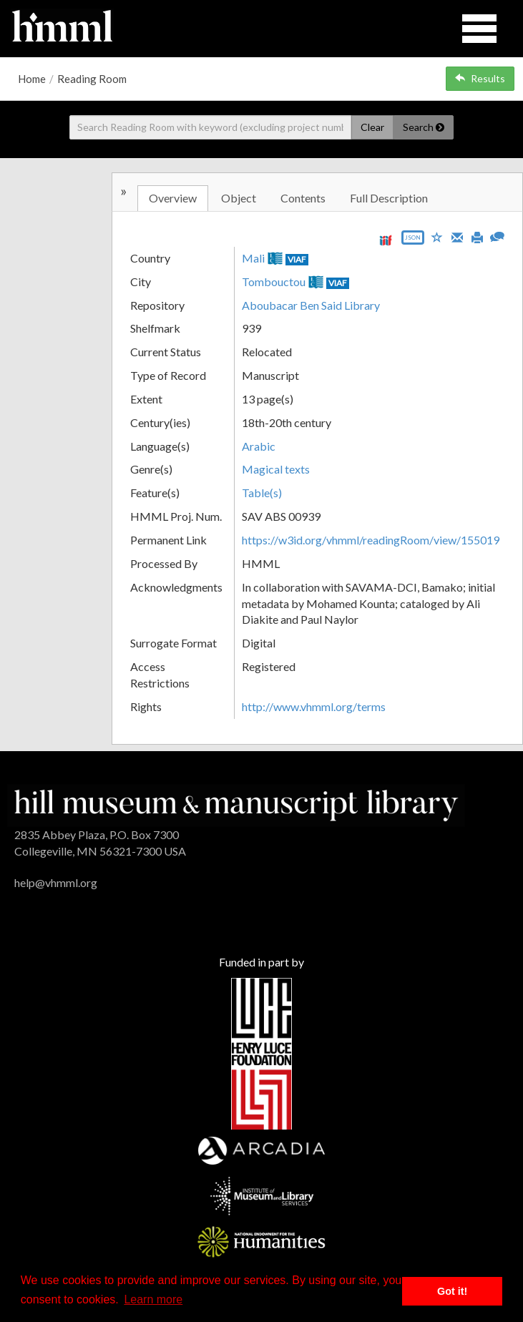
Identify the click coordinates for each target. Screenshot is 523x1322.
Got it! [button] (452, 1291)
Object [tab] (238, 198)
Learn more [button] (153, 1299)
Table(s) (262, 492)
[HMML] (236, 804)
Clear (372, 127)
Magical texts (276, 469)
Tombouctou (274, 281)
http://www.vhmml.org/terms (314, 706)
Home (32, 78)
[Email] (457, 236)
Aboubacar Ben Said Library (311, 305)
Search (423, 127)
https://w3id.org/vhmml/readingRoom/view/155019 (370, 540)
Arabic (258, 446)
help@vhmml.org (55, 882)
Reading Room (92, 78)
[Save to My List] (437, 236)
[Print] (477, 236)
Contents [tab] (303, 198)
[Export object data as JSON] (412, 240)
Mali (253, 258)
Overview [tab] (173, 198)
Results (480, 78)
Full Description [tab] (389, 198)
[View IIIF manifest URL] (385, 240)
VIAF (297, 259)
